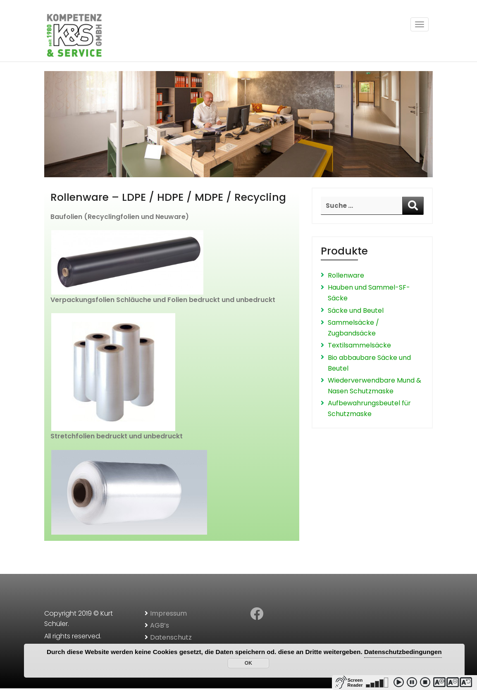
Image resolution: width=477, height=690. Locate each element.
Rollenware (346, 275)
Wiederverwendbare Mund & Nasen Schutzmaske (374, 386)
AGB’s (159, 625)
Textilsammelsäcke (359, 345)
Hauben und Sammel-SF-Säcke (369, 293)
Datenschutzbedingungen (403, 651)
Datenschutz (171, 637)
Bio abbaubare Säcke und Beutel (369, 363)
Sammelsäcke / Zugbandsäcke (353, 328)
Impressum (168, 613)
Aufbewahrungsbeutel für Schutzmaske (369, 408)
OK (248, 663)
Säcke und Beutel (356, 310)
